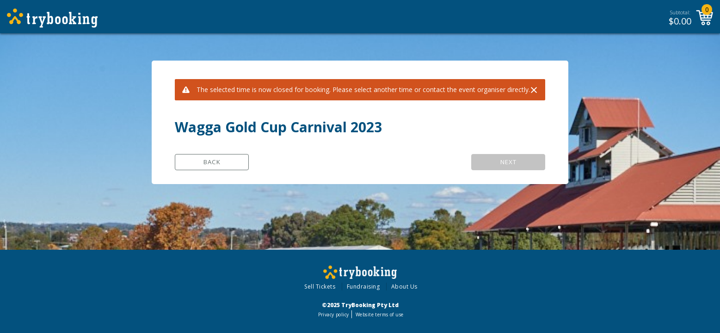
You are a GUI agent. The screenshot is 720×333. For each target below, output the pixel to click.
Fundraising (363, 286)
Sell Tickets (319, 286)
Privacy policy (333, 314)
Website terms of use (379, 314)
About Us (404, 286)
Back (212, 162)
